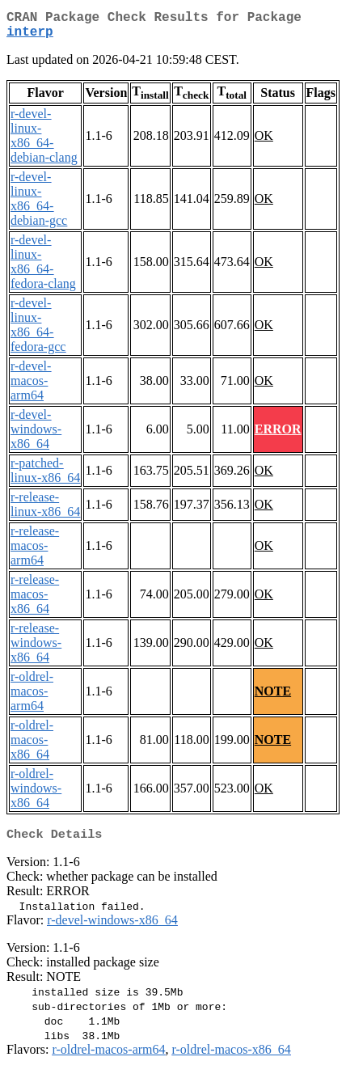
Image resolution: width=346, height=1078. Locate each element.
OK (264, 142)
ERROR (278, 435)
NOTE (273, 697)
